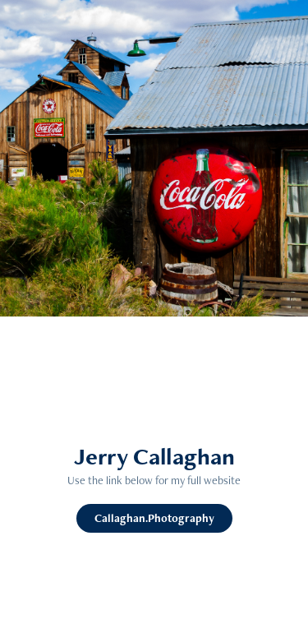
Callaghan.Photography (154, 518)
